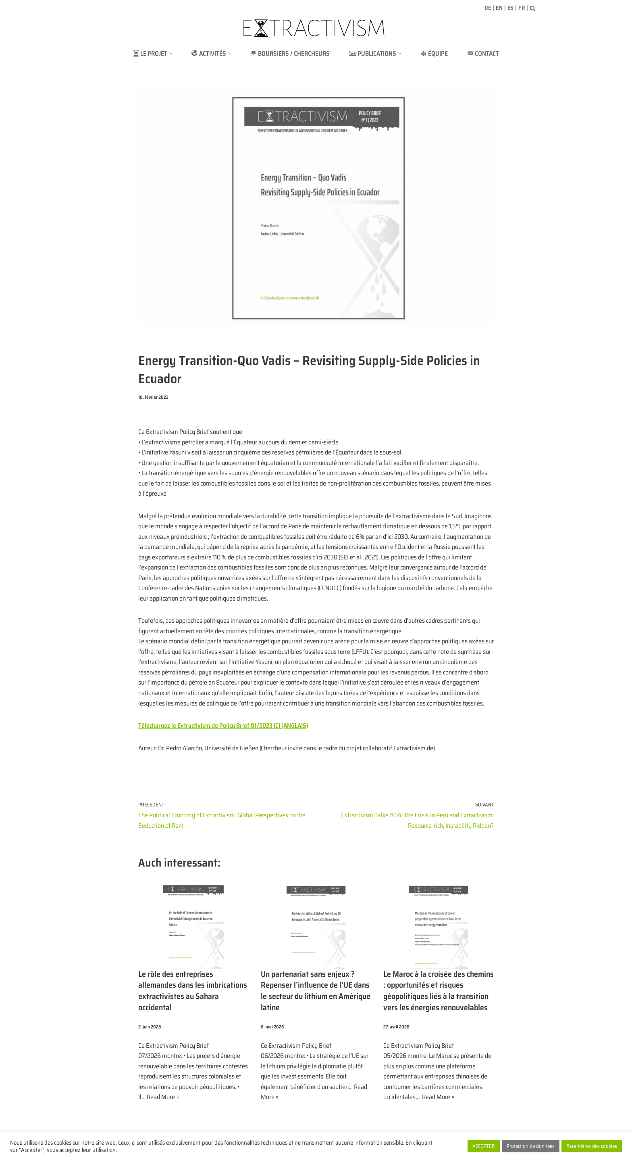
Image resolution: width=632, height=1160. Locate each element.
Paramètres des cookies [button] (591, 1146)
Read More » (163, 1098)
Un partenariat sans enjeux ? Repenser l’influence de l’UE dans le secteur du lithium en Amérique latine (316, 992)
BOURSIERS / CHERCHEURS (289, 53)
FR (521, 7)
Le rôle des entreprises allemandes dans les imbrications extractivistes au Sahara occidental (193, 992)
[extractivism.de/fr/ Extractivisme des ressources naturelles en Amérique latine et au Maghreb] (316, 28)
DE (487, 7)
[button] (169, 53)
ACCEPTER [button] (483, 1146)
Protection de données (531, 1146)
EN (499, 7)
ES (510, 7)
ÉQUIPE (434, 53)
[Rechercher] (533, 8)
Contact (483, 53)
